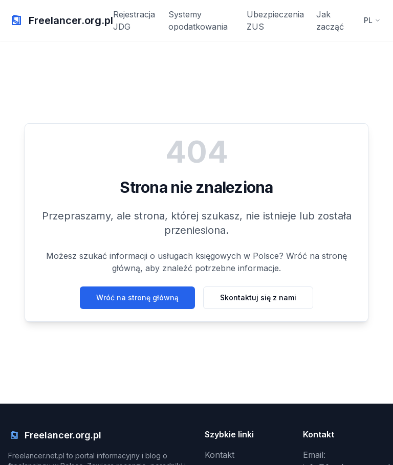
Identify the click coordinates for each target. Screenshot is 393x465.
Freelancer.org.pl (71, 20)
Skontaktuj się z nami (258, 297)
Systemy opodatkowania (198, 20)
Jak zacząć (330, 20)
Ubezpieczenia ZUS (275, 20)
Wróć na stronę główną (137, 297)
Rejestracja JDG (134, 20)
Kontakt (219, 455)
